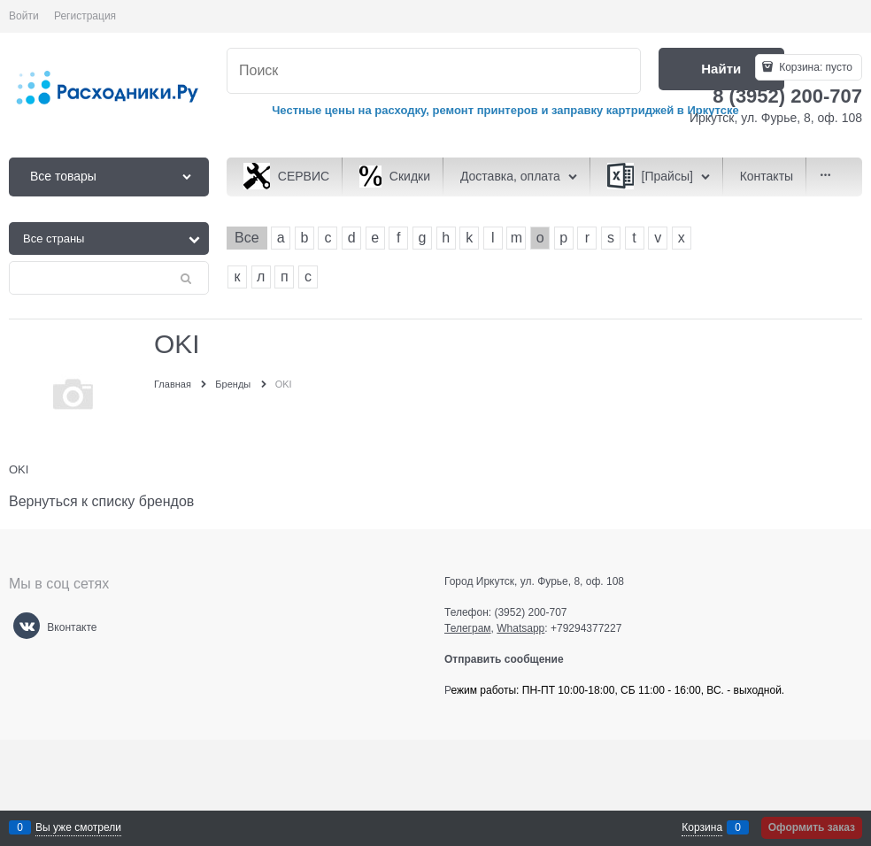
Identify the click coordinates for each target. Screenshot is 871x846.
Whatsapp (520, 628)
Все (247, 237)
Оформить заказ (811, 827)
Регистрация (85, 16)
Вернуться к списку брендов (101, 501)
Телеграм (467, 628)
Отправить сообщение (511, 659)
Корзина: (814, 67)
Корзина (702, 827)
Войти (24, 16)
